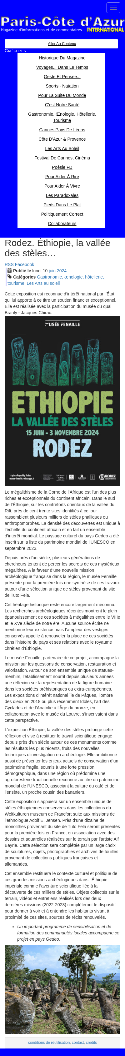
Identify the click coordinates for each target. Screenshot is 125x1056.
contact (78, 1042)
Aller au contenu (62, 44)
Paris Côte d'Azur (62, 24)
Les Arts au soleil (43, 283)
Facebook (24, 264)
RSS (9, 264)
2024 (62, 270)
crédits (91, 1042)
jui (52, 270)
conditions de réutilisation (49, 1042)
